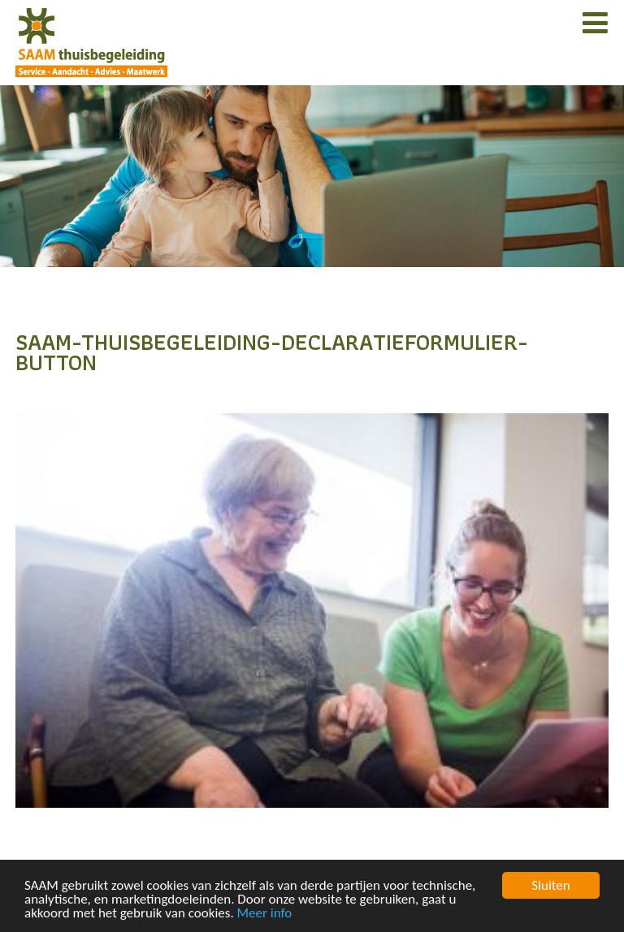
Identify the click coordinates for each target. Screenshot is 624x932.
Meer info (264, 913)
